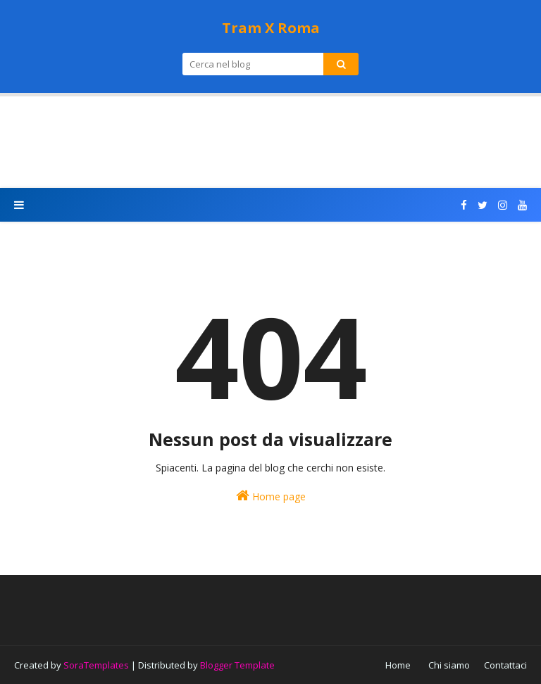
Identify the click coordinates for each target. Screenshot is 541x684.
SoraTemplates (96, 665)
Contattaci (505, 665)
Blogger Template (237, 665)
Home (398, 665)
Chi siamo (449, 665)
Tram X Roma (271, 27)
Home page (271, 495)
